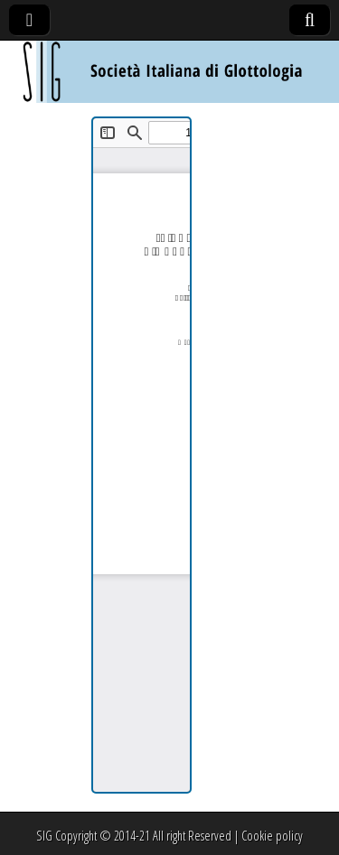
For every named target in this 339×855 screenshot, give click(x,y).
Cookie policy (272, 835)
